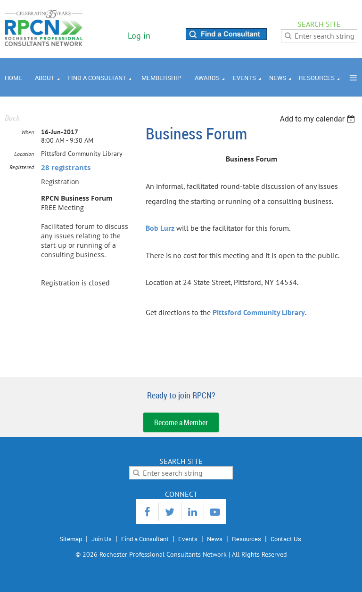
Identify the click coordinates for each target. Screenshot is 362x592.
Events (187, 539)
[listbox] (318, 119)
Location (24, 153)
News (214, 539)
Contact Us (286, 539)
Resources (246, 539)
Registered (21, 166)
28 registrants (65, 167)
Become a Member (181, 422)
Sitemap (70, 539)
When (27, 132)
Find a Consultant (145, 539)
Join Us (101, 539)
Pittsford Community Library (259, 312)
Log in (139, 35)
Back (12, 117)
